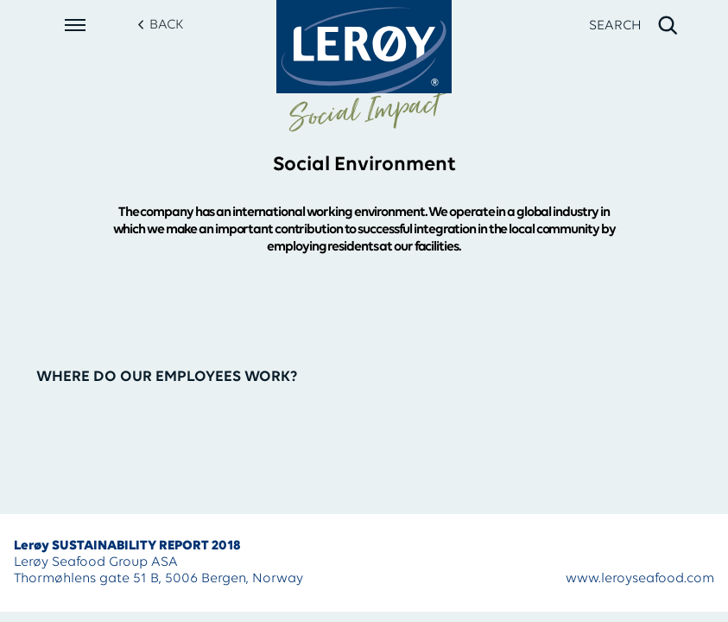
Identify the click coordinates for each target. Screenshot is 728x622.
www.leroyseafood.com (640, 579)
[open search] (634, 26)
